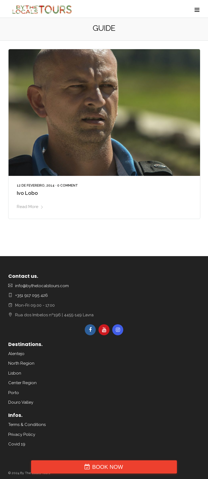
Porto (13, 392)
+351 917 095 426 (31, 295)
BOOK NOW (107, 467)
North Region (21, 363)
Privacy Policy (21, 434)
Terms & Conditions (27, 424)
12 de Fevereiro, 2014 (35, 185)
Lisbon (14, 373)
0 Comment (67, 185)
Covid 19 (16, 444)
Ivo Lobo (27, 193)
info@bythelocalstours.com (42, 285)
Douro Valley (20, 402)
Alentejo (16, 353)
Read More (30, 206)
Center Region (22, 382)
